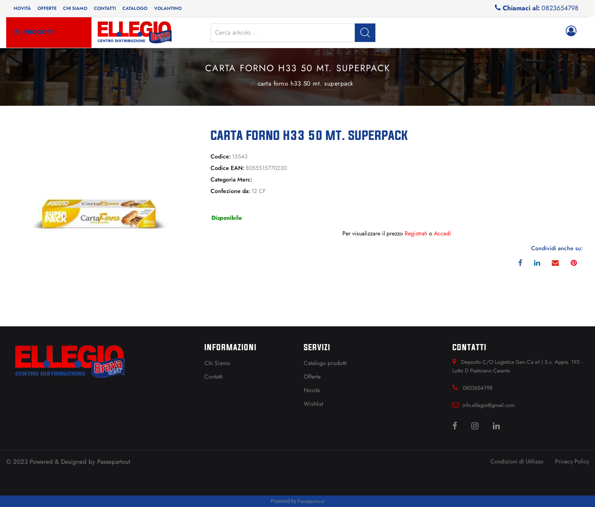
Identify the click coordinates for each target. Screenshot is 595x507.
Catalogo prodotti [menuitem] (325, 363)
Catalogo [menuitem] (135, 8)
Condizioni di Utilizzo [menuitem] (516, 461)
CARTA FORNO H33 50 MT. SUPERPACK (306, 83)
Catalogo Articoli (242, 82)
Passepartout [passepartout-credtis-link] (311, 501)
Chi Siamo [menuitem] (217, 363)
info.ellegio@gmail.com (488, 405)
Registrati (416, 233)
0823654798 (560, 8)
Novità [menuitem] (22, 8)
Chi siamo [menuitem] (75, 8)
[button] (365, 32)
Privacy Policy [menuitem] (572, 461)
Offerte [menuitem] (46, 8)
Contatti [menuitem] (105, 8)
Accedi (442, 233)
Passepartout (113, 461)
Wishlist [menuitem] (313, 404)
